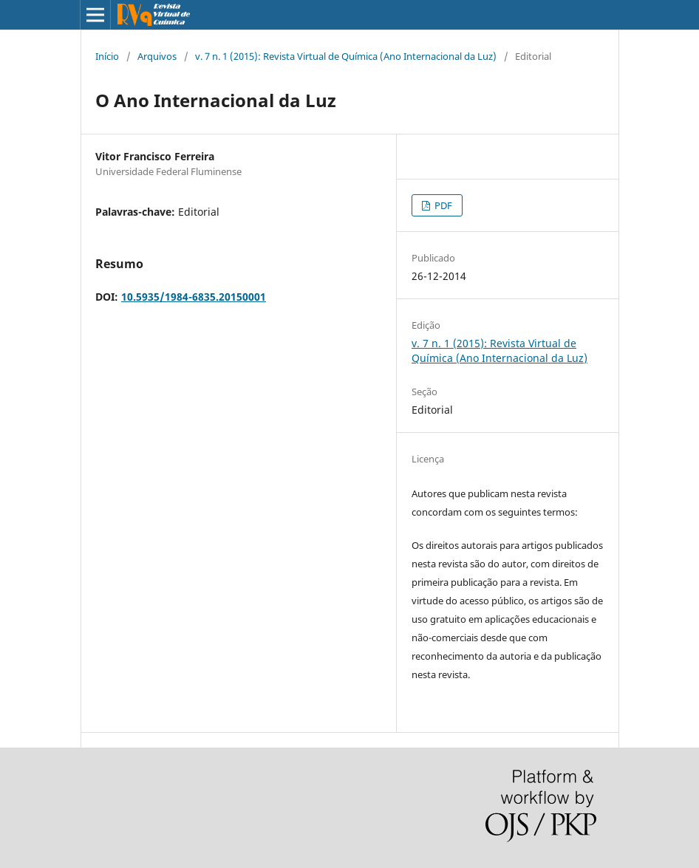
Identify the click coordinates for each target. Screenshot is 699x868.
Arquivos (157, 56)
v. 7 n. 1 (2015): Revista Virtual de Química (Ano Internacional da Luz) (346, 56)
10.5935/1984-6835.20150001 (193, 297)
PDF (442, 205)
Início (107, 56)
